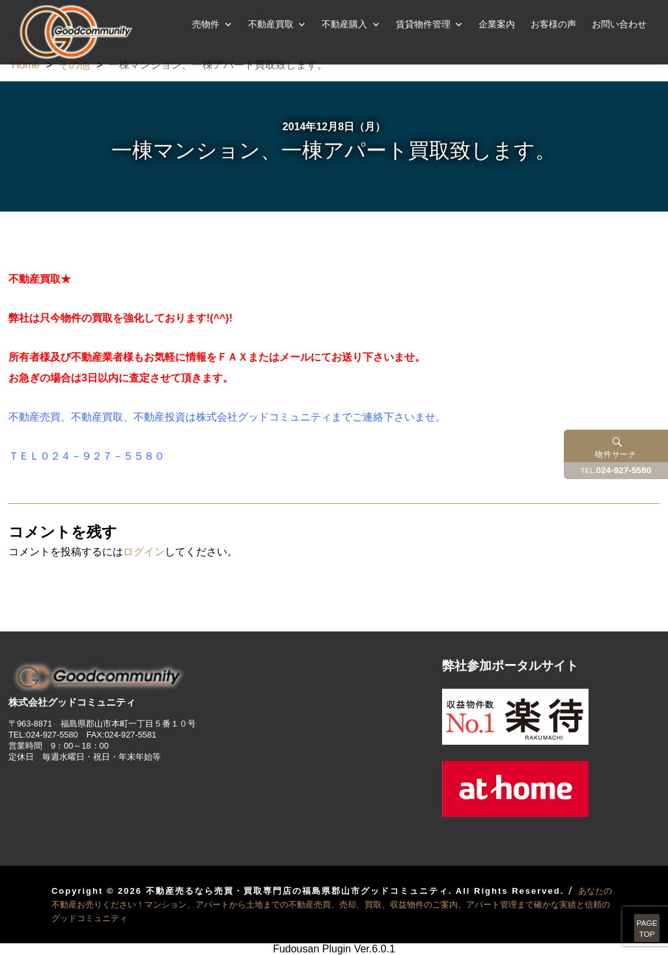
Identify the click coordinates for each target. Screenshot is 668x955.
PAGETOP (630, 916)
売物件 (205, 24)
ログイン (144, 551)
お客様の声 (553, 24)
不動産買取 (271, 24)
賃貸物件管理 (423, 24)
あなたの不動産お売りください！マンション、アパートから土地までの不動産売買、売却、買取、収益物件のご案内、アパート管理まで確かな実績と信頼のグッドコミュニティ (331, 904)
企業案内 (497, 24)
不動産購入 (344, 24)
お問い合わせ (619, 24)
